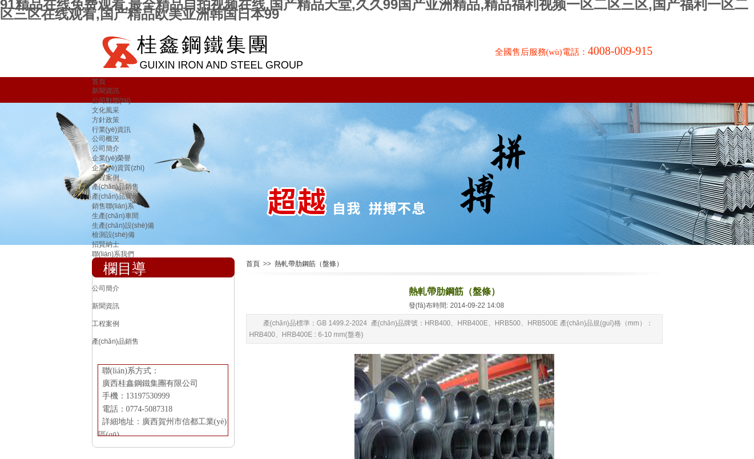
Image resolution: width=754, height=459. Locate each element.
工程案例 (105, 178)
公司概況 (105, 139)
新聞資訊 (105, 91)
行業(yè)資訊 (111, 130)
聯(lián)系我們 (113, 254)
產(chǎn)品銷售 (115, 187)
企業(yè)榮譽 (111, 158)
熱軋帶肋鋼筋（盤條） (309, 264)
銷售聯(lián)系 (113, 206)
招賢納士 (105, 244)
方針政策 (105, 120)
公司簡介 (105, 148)
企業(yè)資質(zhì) (118, 168)
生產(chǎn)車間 (115, 216)
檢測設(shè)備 (113, 235)
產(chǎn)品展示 (115, 196)
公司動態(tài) (111, 100)
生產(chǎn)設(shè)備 (123, 226)
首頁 (99, 82)
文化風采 (105, 110)
